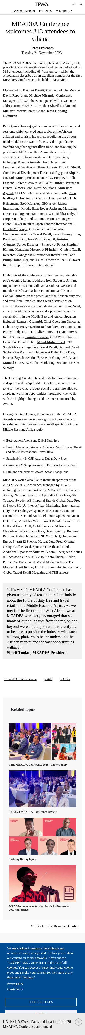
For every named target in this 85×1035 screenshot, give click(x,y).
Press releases (42, 48)
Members (64, 10)
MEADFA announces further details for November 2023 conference (39, 908)
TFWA (42, 4)
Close (78, 1022)
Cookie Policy (15, 989)
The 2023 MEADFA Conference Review (33, 811)
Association (24, 10)
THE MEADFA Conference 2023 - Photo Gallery (38, 764)
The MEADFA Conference (21, 679)
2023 (49, 679)
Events (45, 10)
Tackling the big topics (22, 859)
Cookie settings (41, 1002)
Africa (66, 679)
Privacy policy (15, 983)
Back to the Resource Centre (57, 926)
